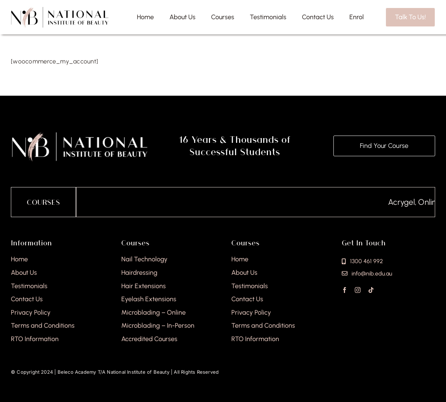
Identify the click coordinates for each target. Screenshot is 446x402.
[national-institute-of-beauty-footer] (79, 133)
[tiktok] (371, 290)
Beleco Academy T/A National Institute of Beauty (113, 372)
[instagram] (358, 290)
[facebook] (345, 290)
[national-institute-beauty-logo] (60, 9)
